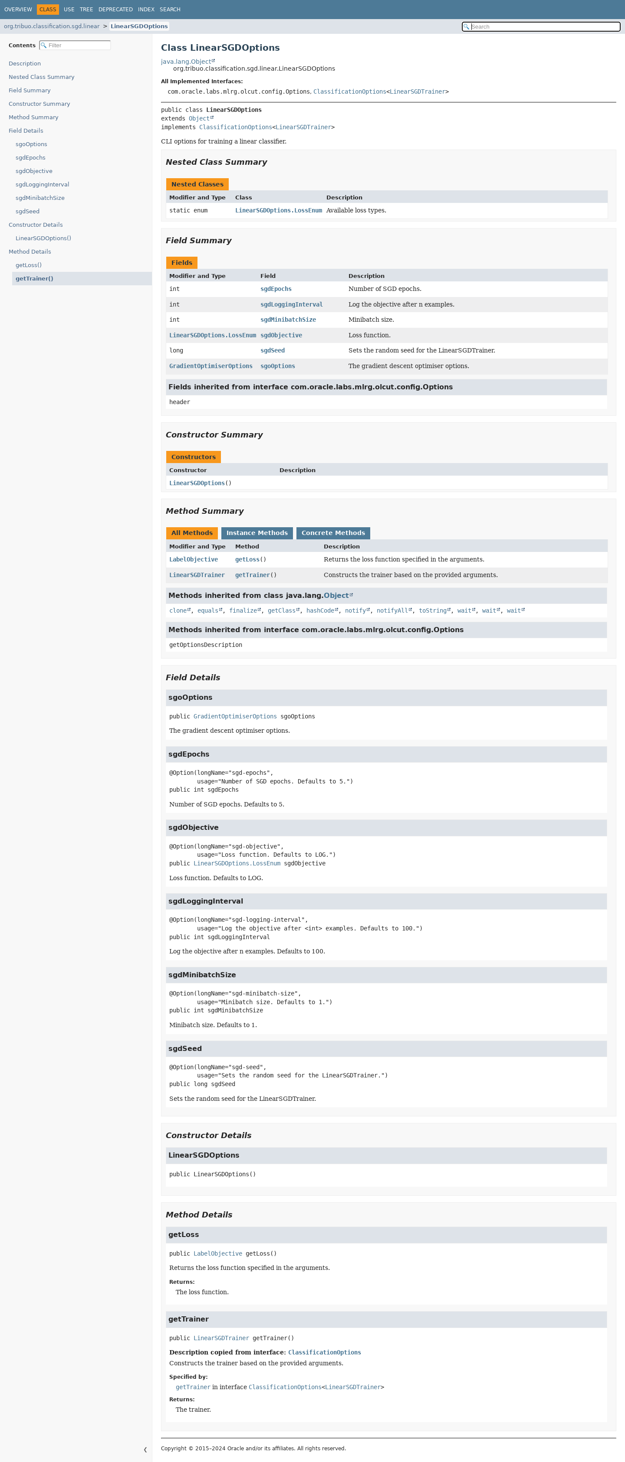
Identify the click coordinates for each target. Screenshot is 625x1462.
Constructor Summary (39, 104)
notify (355, 610)
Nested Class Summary (42, 77)
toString (433, 610)
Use (69, 10)
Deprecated (116, 10)
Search (170, 10)
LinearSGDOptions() (43, 238)
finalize (243, 610)
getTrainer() (32, 278)
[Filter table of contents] (75, 45)
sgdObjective (34, 171)
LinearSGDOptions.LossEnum (278, 210)
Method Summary (34, 117)
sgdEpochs (31, 157)
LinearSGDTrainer (417, 91)
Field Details (26, 130)
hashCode (320, 610)
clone (178, 610)
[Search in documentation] (541, 27)
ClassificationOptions (349, 91)
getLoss (247, 559)
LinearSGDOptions (139, 26)
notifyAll (392, 610)
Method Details (30, 251)
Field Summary (30, 90)
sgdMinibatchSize (40, 198)
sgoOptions (31, 144)
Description (27, 63)
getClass (282, 610)
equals (207, 610)
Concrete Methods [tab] (333, 532)
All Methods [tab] (192, 532)
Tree (86, 10)
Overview (18, 10)
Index (146, 10)
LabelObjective (193, 559)
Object (199, 118)
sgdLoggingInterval (42, 184)
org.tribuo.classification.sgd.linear (51, 26)
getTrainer (252, 574)
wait (464, 610)
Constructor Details (36, 225)
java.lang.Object (186, 61)
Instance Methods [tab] (257, 532)
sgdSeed (27, 211)
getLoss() (29, 265)
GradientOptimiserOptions (211, 365)
